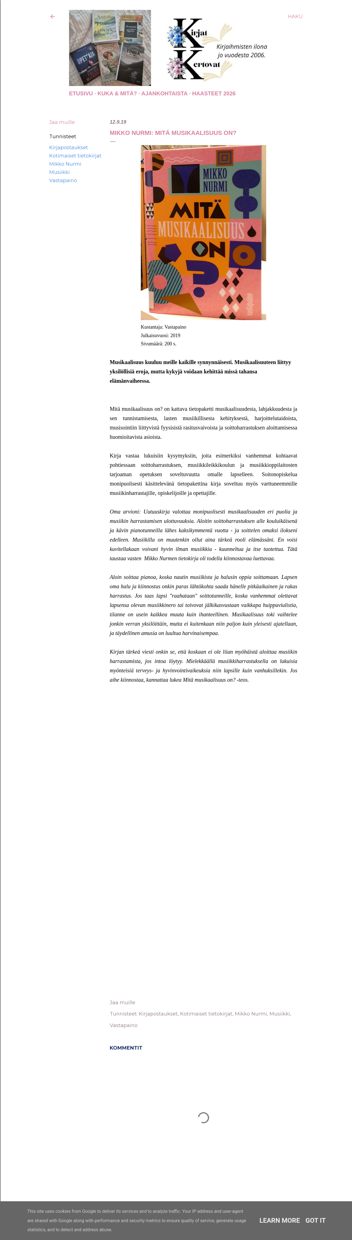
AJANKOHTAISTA (164, 93)
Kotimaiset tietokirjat (75, 156)
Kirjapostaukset (68, 148)
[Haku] (295, 16)
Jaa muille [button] (62, 122)
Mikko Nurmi (65, 164)
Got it (316, 1220)
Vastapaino (63, 180)
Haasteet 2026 (214, 93)
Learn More (279, 1220)
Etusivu (81, 93)
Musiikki (59, 172)
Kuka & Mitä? (117, 93)
